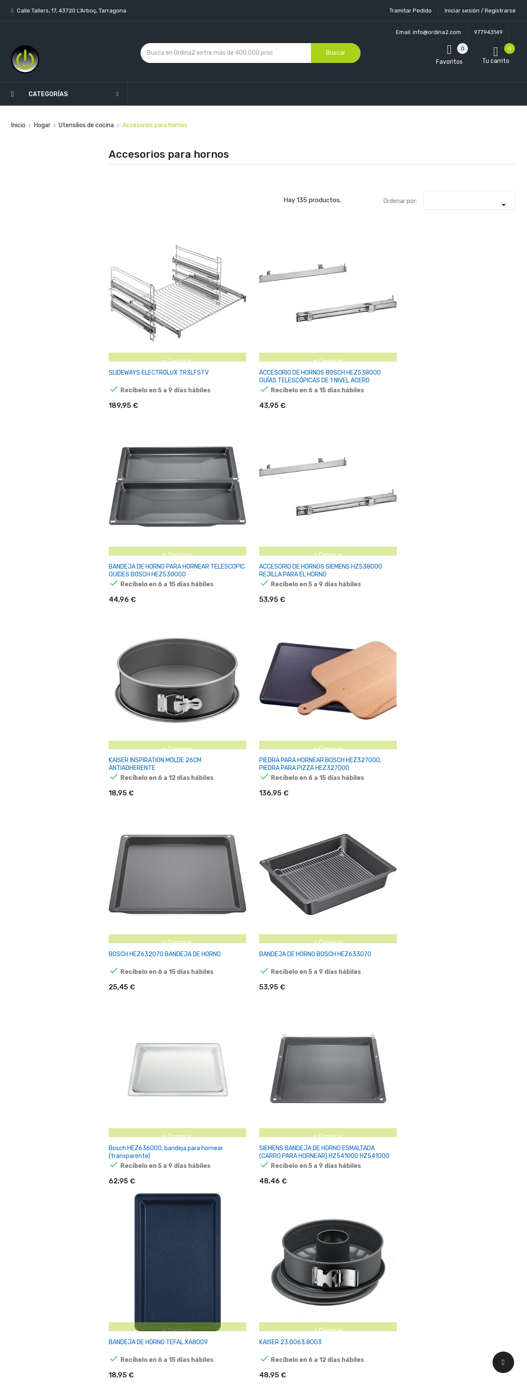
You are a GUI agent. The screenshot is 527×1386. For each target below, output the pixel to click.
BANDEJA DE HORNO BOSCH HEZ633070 (207, 420)
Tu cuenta (321, 1136)
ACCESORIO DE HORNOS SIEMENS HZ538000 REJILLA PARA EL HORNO (346, 303)
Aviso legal (250, 1189)
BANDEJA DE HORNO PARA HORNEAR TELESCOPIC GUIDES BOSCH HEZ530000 (276, 303)
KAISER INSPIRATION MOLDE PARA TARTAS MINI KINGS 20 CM (416, 926)
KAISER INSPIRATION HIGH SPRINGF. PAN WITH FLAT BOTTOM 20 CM (206, 926)
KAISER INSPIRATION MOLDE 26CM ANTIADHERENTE (416, 299)
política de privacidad (409, 1202)
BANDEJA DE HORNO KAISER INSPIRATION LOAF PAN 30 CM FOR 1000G (347, 1051)
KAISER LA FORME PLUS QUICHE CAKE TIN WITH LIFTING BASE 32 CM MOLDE (485, 553)
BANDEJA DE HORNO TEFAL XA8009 (417, 420)
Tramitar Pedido (410, 10)
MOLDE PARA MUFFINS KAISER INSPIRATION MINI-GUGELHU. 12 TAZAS (487, 926)
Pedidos (315, 1213)
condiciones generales (472, 1194)
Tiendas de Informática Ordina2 (252, 1310)
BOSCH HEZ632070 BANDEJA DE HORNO (137, 420)
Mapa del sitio (254, 1280)
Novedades (182, 1153)
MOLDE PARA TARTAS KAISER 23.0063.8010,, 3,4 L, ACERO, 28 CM (135, 553)
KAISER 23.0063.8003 (479, 420)
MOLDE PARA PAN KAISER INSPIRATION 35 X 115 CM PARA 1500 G (416, 1051)
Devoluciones (254, 1235)
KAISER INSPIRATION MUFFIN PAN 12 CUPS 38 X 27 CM (136, 1047)
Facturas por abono (331, 1229)
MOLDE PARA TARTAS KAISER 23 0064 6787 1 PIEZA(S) (415, 801)
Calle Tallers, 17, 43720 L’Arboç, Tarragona (71, 10)
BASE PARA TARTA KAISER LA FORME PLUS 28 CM (344, 549)
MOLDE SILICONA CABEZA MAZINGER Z (485, 1047)
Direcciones (320, 1244)
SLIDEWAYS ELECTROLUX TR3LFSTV (127, 299)
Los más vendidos (191, 1168)
